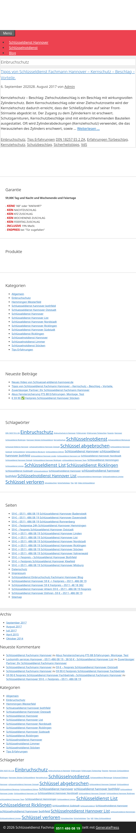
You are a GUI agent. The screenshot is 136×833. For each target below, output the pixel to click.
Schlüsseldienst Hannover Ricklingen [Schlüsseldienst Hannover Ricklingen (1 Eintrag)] (47, 460)
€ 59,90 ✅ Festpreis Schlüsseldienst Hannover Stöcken (45, 398)
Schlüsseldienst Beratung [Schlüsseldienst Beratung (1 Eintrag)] (35, 452)
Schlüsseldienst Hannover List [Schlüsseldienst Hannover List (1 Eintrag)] (68, 456)
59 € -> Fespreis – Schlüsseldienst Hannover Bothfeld (44, 557)
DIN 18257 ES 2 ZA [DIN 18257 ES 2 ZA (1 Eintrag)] (12, 433)
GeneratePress (107, 827)
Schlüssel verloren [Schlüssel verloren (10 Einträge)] (24, 482)
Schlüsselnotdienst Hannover (30, 337)
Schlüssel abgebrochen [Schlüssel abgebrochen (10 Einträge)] (85, 446)
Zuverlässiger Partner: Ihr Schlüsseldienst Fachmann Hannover (50, 390)
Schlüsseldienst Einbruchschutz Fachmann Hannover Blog (47, 577)
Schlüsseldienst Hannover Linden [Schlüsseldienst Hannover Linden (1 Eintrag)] (43, 456)
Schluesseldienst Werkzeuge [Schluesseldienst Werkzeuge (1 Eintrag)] (119, 440)
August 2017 (14, 626)
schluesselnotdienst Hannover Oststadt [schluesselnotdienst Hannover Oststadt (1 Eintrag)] (44, 447)
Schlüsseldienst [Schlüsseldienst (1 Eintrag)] (19, 452)
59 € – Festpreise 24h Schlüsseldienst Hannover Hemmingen (49, 525)
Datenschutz (19, 569)
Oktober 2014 (14, 638)
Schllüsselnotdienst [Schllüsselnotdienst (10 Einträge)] (86, 439)
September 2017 (16, 622)
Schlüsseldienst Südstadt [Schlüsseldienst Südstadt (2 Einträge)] (19, 470)
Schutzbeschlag (39, 144)
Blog (12, 53)
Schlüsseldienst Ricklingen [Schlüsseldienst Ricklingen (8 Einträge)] (92, 465)
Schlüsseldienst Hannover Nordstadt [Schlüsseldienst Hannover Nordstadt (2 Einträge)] (101, 455)
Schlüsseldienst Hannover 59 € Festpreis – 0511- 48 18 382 (48, 585)
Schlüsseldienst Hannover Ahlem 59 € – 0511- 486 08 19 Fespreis (51, 589)
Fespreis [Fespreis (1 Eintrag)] (110, 433)
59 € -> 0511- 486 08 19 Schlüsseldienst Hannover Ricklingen (49, 545)
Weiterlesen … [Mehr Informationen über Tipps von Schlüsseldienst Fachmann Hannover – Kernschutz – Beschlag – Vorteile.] (88, 128)
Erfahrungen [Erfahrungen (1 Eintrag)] (81, 433)
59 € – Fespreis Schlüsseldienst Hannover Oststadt (43, 529)
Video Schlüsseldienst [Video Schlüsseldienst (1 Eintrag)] (86, 483)
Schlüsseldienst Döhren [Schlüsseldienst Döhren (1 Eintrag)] (55, 452)
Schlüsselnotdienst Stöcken (28, 345)
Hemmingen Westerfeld (26, 302)
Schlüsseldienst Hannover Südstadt (33, 329)
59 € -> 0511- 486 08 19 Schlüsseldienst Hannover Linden (47, 533)
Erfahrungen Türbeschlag (107, 139)
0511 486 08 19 (68, 828)
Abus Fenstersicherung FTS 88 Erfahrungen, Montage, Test (48, 394)
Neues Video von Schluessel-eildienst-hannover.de (42, 382)
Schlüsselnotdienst (23, 47)
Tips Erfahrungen (41, 139)
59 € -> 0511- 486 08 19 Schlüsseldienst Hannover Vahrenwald (50, 553)
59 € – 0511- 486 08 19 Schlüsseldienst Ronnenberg (43, 521)
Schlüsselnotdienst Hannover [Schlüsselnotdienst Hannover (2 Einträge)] (65, 470)
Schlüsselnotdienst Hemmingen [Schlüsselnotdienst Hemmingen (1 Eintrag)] (89, 476)
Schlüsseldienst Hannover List (30, 318)
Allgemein (18, 294)
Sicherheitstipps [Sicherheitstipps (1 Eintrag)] (63, 483)
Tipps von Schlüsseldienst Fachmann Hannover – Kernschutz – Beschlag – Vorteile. (62, 386)
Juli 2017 (11, 630)
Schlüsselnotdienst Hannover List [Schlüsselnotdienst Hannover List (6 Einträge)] (47, 475)
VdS (84, 144)
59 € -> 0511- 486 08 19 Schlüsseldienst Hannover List (45, 537)
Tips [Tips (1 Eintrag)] (72, 483)
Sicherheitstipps (66, 144)
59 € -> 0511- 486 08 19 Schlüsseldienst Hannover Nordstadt (49, 541)
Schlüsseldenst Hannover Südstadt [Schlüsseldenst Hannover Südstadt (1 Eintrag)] (102, 784)
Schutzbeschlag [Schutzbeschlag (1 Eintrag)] (51, 483)
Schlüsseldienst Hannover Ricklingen (34, 325)
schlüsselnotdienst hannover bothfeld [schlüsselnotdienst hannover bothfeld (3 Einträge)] (25, 811)
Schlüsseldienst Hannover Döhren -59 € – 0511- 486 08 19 (47, 593)
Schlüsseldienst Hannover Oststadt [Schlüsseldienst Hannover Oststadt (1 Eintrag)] (18, 460)
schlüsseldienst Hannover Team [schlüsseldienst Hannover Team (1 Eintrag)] (74, 460)
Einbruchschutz (13, 139)
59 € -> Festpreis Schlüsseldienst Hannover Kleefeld (43, 561)
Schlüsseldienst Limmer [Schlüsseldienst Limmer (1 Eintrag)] (14, 466)
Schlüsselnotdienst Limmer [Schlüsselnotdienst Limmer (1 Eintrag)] (113, 476)
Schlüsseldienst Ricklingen (28, 333)
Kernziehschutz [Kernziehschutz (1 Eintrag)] (60, 440)
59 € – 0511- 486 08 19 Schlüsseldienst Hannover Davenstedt (49, 517)
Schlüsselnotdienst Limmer (28, 341)
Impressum (19, 573)
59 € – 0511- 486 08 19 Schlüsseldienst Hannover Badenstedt (49, 513)
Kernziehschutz (13, 144)
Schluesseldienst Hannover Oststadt (34, 310)
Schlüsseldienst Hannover (28, 42)
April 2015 (12, 634)
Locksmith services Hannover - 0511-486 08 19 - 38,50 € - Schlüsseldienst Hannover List (59, 659)
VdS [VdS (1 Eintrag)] (75, 483)
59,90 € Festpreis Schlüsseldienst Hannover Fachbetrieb (90, 671)
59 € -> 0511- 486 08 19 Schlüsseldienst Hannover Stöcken (47, 549)
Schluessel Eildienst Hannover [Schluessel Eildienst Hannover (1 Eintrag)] (17, 447)
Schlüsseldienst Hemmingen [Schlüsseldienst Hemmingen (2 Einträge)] (103, 459)
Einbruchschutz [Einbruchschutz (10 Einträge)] (36, 432)
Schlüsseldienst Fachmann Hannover (29, 655)
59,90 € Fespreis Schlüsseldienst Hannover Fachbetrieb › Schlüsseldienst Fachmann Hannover (64, 675)
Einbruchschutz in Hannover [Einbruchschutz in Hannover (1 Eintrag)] (65, 433)
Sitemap (17, 597)
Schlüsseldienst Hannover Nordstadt (34, 321)
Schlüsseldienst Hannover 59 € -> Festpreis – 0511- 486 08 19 (49, 581)
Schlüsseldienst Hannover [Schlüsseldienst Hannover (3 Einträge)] (82, 451)
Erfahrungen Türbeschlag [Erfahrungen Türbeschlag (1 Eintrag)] (97, 433)
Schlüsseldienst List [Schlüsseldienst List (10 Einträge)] (45, 465)
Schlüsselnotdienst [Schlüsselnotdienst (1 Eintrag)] (41, 471)
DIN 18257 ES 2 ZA (70, 139)
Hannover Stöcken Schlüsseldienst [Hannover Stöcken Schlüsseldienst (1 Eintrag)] (39, 440)
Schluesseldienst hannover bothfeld (34, 306)
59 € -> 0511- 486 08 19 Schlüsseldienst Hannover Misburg (48, 565)
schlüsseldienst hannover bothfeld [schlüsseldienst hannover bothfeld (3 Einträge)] (97, 789)
